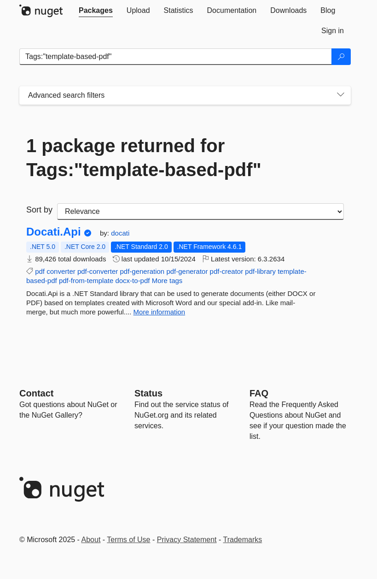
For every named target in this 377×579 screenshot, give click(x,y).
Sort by (39, 209)
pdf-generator (187, 271)
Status (148, 393)
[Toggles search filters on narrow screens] (341, 95)
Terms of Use (128, 540)
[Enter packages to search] (175, 56)
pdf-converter (97, 271)
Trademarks (242, 540)
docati (120, 233)
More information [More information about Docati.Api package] (159, 312)
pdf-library (260, 271)
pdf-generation (142, 271)
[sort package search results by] (200, 211)
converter (60, 271)
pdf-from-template (86, 280)
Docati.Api (53, 232)
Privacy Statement (187, 540)
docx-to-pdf (132, 280)
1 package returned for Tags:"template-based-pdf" (143, 158)
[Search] (341, 56)
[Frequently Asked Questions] (258, 393)
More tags (167, 280)
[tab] (96, 10)
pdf (40, 271)
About (91, 540)
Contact (36, 393)
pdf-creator (227, 271)
